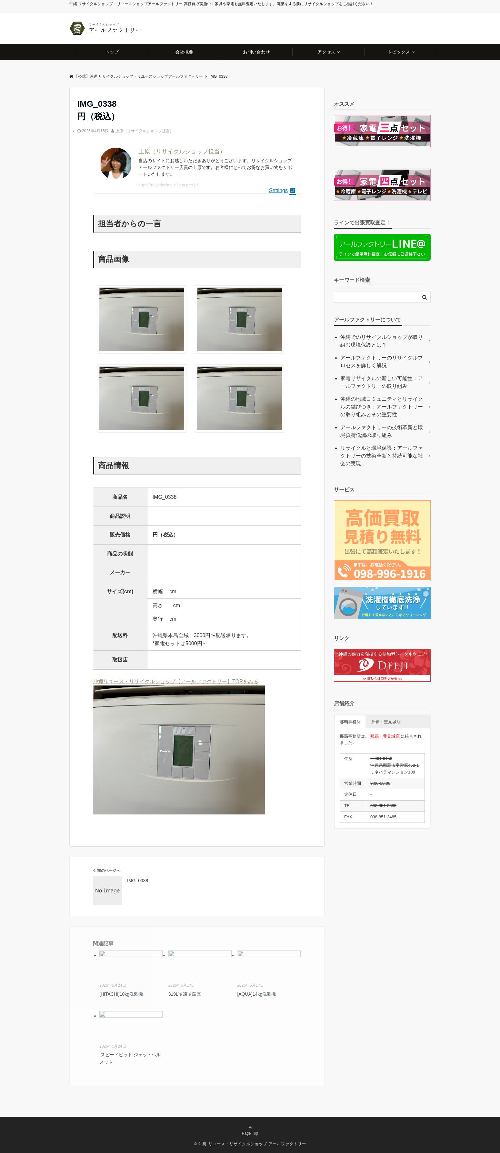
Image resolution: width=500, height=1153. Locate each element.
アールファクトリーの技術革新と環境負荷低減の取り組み (381, 431)
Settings (282, 190)
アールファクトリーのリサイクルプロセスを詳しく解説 (381, 361)
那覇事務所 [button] (350, 721)
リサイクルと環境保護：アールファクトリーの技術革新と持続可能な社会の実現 (381, 455)
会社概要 (184, 51)
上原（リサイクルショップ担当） (144, 131)
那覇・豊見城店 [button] (386, 721)
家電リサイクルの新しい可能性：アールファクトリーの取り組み (381, 382)
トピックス (398, 51)
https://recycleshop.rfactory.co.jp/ (168, 184)
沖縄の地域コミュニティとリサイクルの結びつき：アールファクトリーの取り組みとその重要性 (381, 406)
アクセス (326, 51)
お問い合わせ (256, 51)
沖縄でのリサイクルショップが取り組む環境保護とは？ (381, 341)
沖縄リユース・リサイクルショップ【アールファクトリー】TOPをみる (175, 681)
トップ (112, 51)
